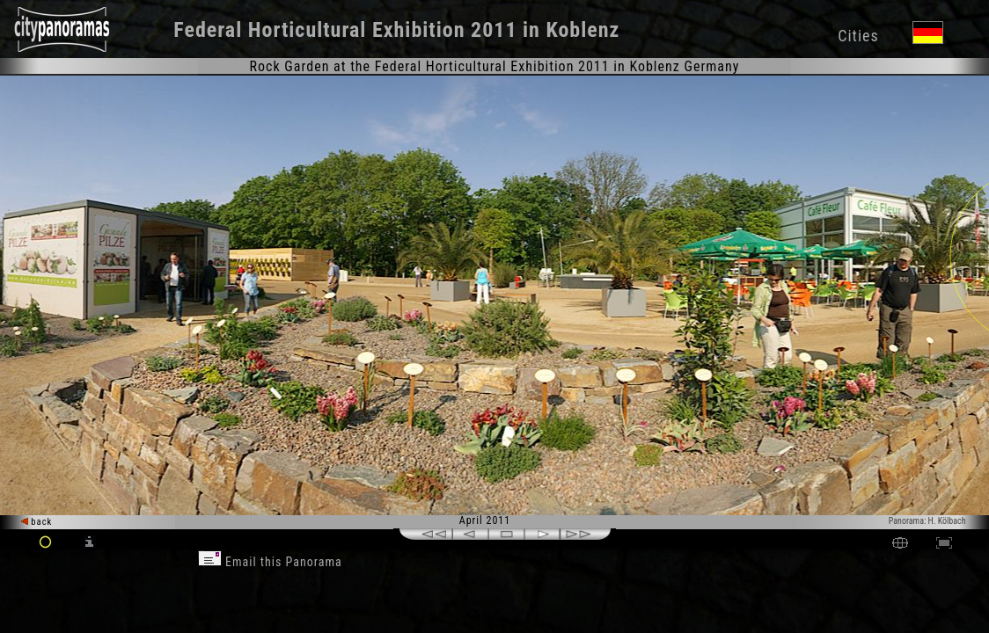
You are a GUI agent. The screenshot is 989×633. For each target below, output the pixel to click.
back (37, 522)
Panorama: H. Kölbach (927, 521)
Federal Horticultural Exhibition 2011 (344, 30)
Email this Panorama (270, 562)
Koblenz (582, 30)
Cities (858, 35)
